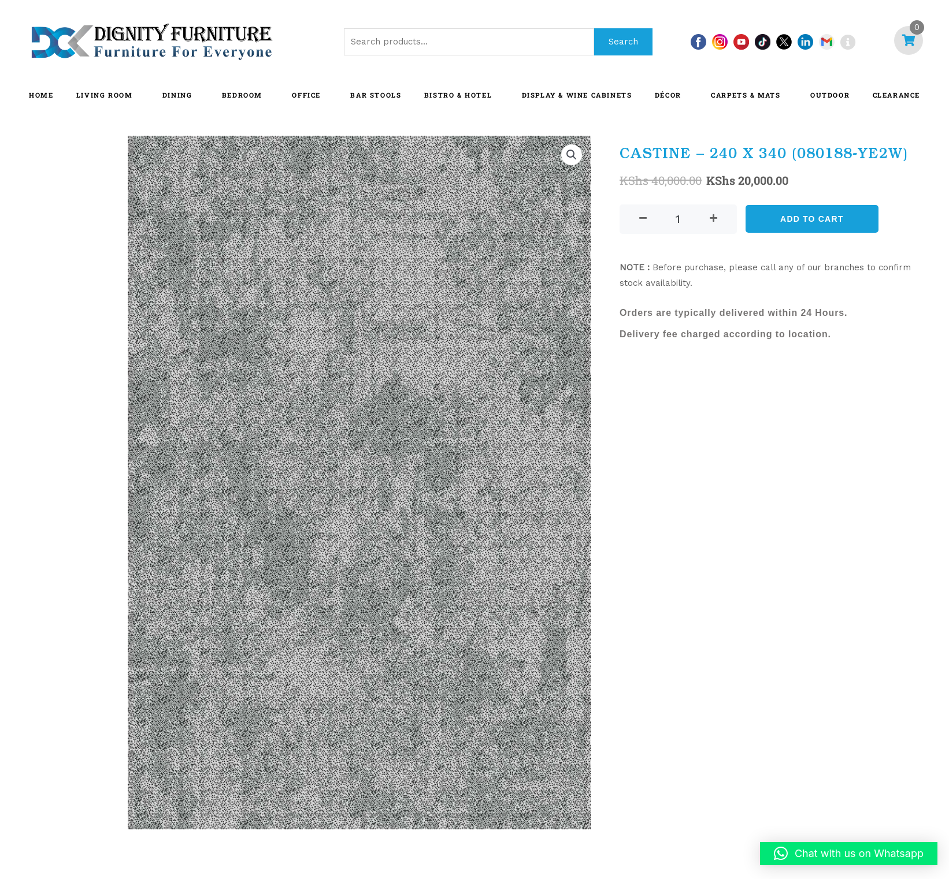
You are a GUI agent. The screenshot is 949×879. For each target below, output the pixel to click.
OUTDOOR (830, 95)
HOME (41, 95)
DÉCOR (668, 95)
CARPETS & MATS (745, 95)
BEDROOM (242, 95)
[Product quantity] (678, 219)
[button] (571, 154)
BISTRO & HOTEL (458, 95)
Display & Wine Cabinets (577, 95)
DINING (177, 95)
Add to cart (811, 219)
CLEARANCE (896, 95)
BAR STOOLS (375, 95)
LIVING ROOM (104, 95)
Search (623, 41)
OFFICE (306, 95)
